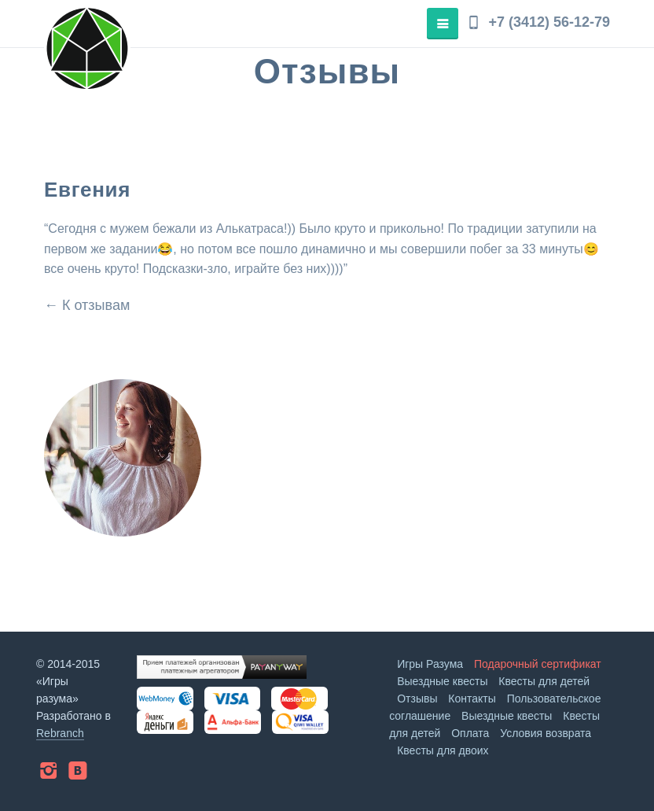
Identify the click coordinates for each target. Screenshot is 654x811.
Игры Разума (430, 664)
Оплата (470, 733)
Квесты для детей (544, 681)
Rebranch (60, 733)
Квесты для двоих (442, 750)
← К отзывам (87, 305)
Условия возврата (545, 733)
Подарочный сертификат (537, 664)
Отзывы (417, 698)
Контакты (471, 698)
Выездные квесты (442, 681)
